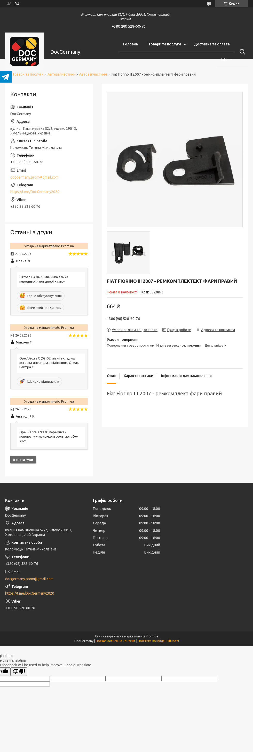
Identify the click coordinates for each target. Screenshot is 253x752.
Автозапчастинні (93, 74)
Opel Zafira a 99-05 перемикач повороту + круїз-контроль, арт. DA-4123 (48, 436)
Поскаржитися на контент (116, 641)
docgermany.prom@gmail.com (34, 177)
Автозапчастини (61, 74)
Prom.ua (152, 636)
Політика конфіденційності (158, 641)
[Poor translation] (19, 671)
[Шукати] (241, 51)
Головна (130, 44)
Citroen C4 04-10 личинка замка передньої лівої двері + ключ (43, 279)
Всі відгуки (23, 459)
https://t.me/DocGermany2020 (34, 192)
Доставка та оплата (212, 44)
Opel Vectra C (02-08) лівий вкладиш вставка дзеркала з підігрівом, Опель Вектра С (49, 362)
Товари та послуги (164, 44)
